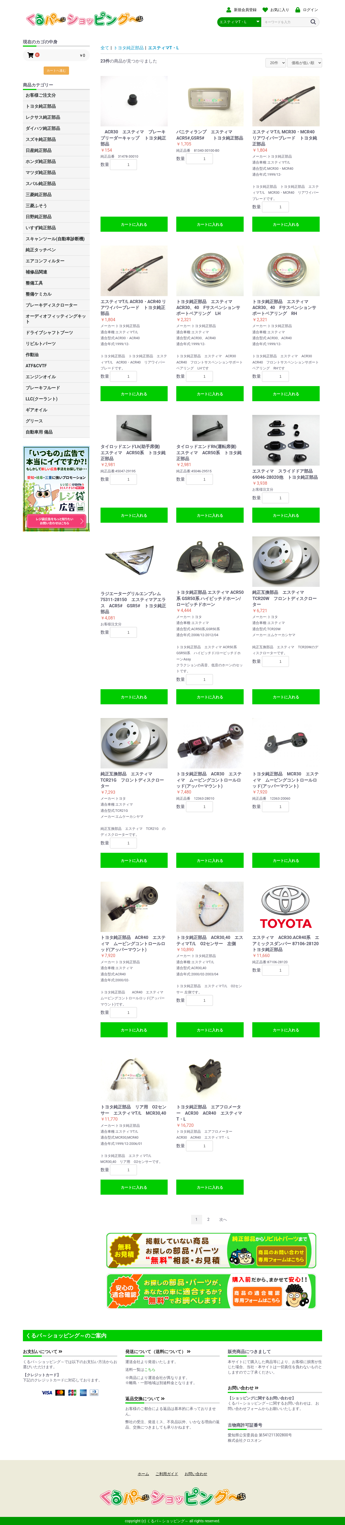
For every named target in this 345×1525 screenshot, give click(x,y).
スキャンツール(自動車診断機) (55, 238)
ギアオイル (36, 410)
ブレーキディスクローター (51, 305)
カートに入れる (134, 224)
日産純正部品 (38, 150)
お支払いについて (42, 1351)
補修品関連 (36, 272)
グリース (34, 421)
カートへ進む (56, 70)
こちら (150, 1369)
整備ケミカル (38, 294)
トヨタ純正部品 (41, 106)
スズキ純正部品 (41, 139)
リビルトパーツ (41, 343)
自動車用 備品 (39, 432)
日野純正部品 (38, 216)
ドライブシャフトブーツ (49, 332)
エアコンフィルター (45, 261)
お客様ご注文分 (41, 95)
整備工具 (34, 283)
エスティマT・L (163, 47)
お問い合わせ (243, 1388)
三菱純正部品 (38, 194)
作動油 (32, 354)
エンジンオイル (41, 376)
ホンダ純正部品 (41, 161)
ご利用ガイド (167, 1474)
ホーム (143, 1474)
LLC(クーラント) (42, 398)
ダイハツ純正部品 (43, 128)
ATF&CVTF (36, 365)
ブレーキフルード (43, 387)
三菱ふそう (36, 205)
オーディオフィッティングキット (56, 319)
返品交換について (145, 1398)
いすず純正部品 (41, 227)
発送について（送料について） (158, 1351)
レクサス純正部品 (43, 117)
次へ (223, 1219)
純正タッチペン (41, 249)
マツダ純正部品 (41, 172)
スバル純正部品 (41, 183)
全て (105, 47)
